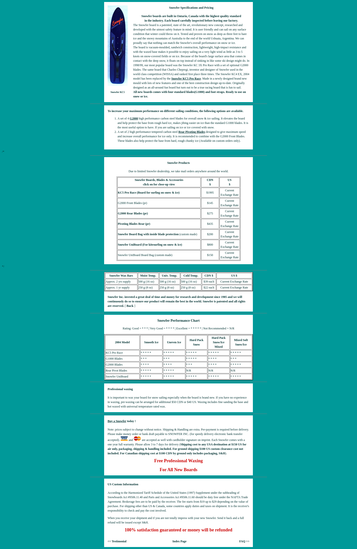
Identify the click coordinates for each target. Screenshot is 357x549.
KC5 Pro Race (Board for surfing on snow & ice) (148, 192)
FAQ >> (244, 541)
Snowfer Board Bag (130, 234)
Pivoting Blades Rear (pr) (134, 224)
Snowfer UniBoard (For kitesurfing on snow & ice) (150, 244)
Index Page (179, 541)
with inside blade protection (160, 234)
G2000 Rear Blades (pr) (133, 213)
